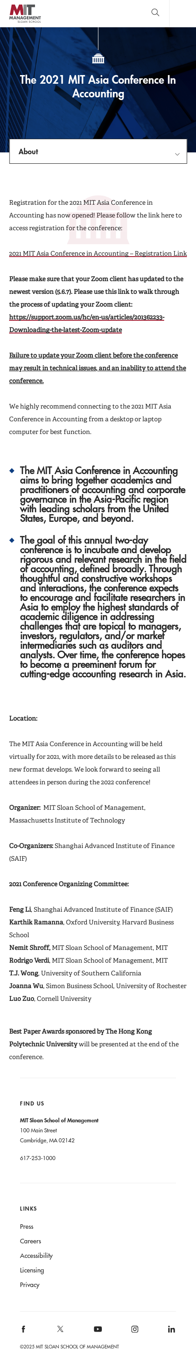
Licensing (32, 1270)
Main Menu (182, 13)
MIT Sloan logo (24, 22)
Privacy (30, 1285)
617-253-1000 (37, 1157)
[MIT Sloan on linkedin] (170, 1332)
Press (26, 1226)
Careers (30, 1241)
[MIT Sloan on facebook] (24, 1332)
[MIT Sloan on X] (60, 1332)
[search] (155, 13)
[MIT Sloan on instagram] (134, 1332)
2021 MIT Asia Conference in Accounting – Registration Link (98, 253)
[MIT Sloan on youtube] (96, 1333)
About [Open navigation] (28, 151)
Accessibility (36, 1256)
